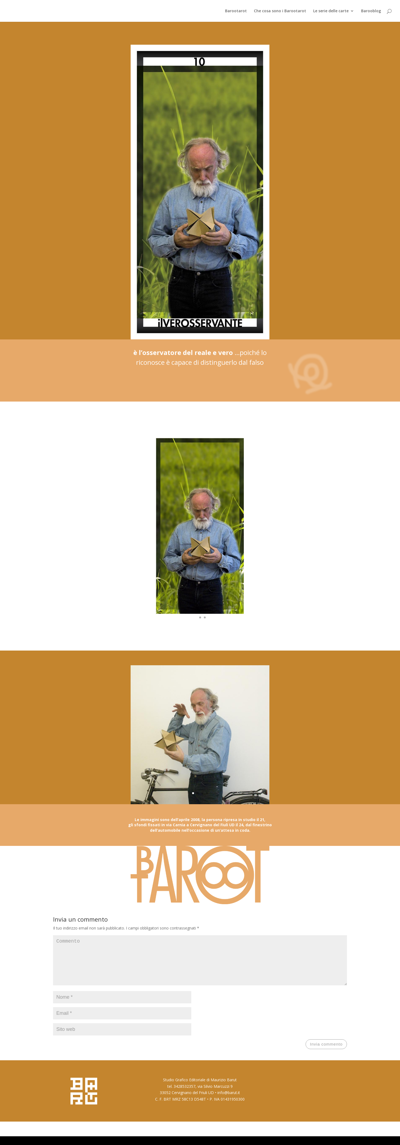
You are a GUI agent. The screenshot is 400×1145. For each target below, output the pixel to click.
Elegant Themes (82, 1137)
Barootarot (236, 11)
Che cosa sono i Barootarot (280, 11)
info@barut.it (228, 1101)
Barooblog (371, 11)
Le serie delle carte (331, 11)
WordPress (124, 1137)
